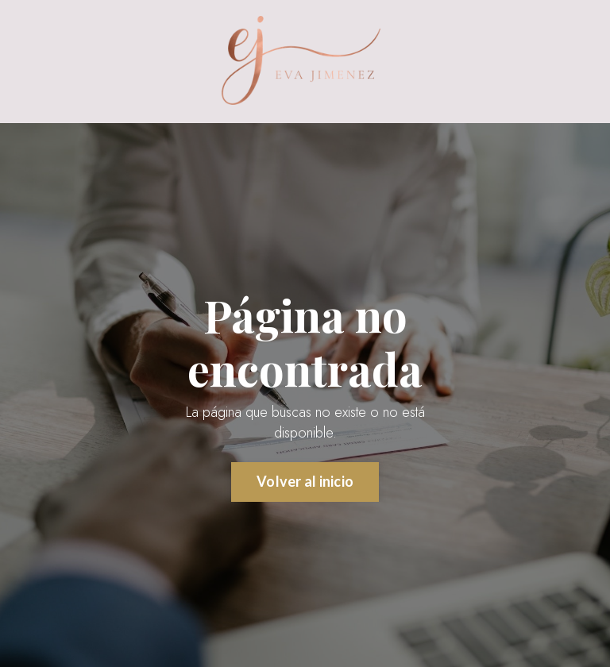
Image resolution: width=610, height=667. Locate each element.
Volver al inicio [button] (305, 481)
